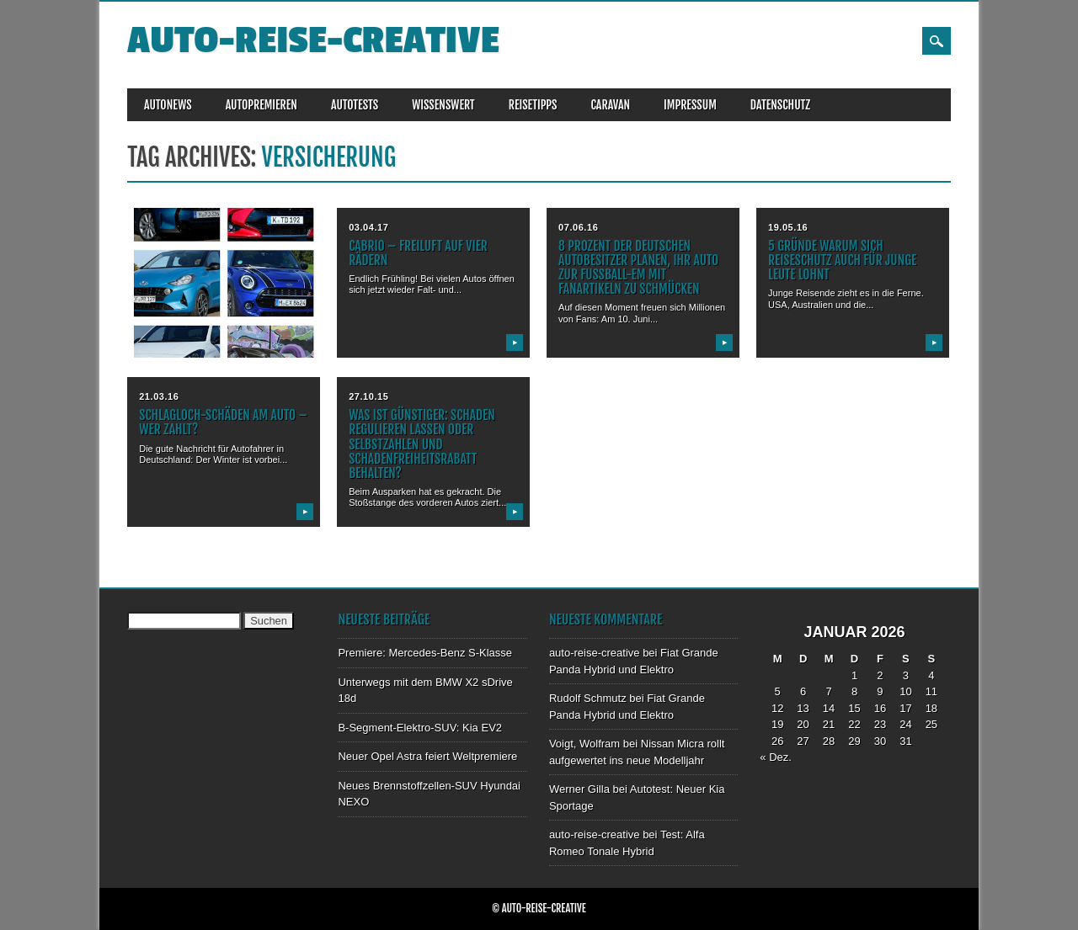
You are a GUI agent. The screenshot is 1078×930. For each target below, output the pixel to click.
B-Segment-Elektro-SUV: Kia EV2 (420, 727)
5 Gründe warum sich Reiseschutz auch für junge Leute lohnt (842, 260)
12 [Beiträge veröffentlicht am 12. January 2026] (777, 708)
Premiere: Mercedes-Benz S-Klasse (425, 652)
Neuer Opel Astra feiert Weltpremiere (427, 756)
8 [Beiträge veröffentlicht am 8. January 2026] (854, 691)
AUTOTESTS (354, 105)
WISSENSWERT (443, 105)
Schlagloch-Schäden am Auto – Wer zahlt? (223, 422)
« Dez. (776, 757)
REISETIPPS (533, 105)
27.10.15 (368, 396)
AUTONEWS (168, 105)
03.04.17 (368, 227)
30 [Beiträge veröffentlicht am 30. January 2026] (880, 741)
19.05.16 (788, 227)
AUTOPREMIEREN (261, 105)
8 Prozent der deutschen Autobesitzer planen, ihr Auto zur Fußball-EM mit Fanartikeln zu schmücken (638, 267)
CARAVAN (610, 105)
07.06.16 (578, 227)
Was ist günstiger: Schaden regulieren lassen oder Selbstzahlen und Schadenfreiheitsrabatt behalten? (422, 444)
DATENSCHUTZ (780, 105)
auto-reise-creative (313, 41)
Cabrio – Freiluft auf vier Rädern (418, 252)
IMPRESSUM (690, 105)
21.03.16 (159, 396)
